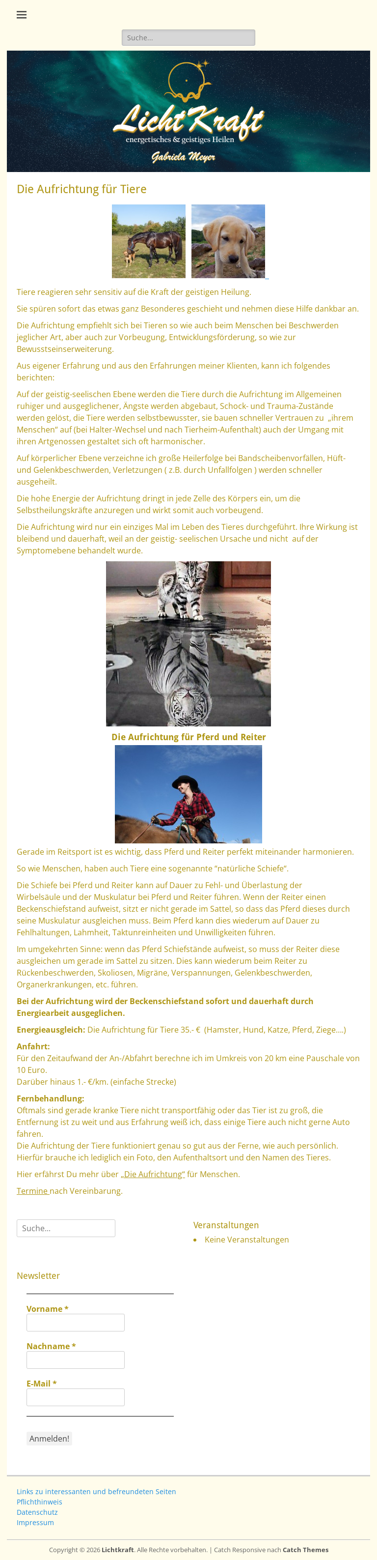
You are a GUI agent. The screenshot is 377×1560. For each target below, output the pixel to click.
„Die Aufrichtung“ (153, 1174)
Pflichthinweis (39, 1501)
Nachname (51, 1346)
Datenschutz (37, 1512)
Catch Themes (305, 1549)
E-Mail (42, 1383)
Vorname (48, 1309)
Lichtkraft (118, 1549)
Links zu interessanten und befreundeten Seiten (96, 1491)
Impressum (35, 1522)
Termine (33, 1190)
